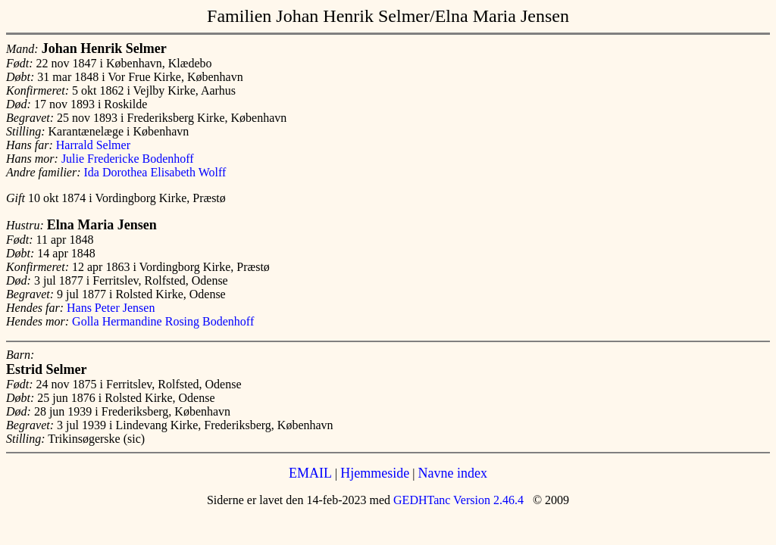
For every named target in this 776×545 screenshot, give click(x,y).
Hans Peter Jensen (111, 307)
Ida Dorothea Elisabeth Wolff (155, 172)
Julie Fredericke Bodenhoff (127, 158)
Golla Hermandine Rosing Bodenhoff (163, 321)
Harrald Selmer (93, 145)
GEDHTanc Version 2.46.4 (457, 500)
